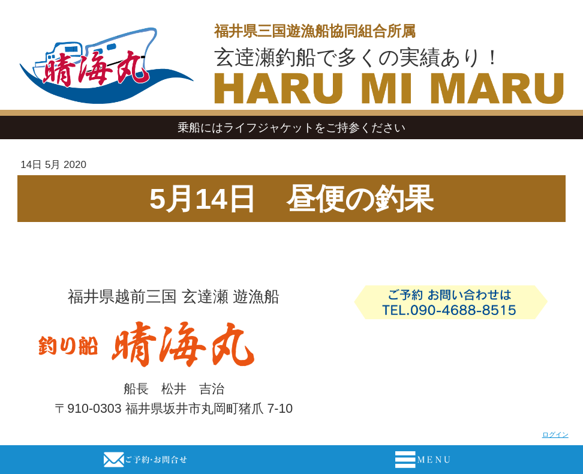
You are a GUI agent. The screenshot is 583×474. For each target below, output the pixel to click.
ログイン (555, 434)
